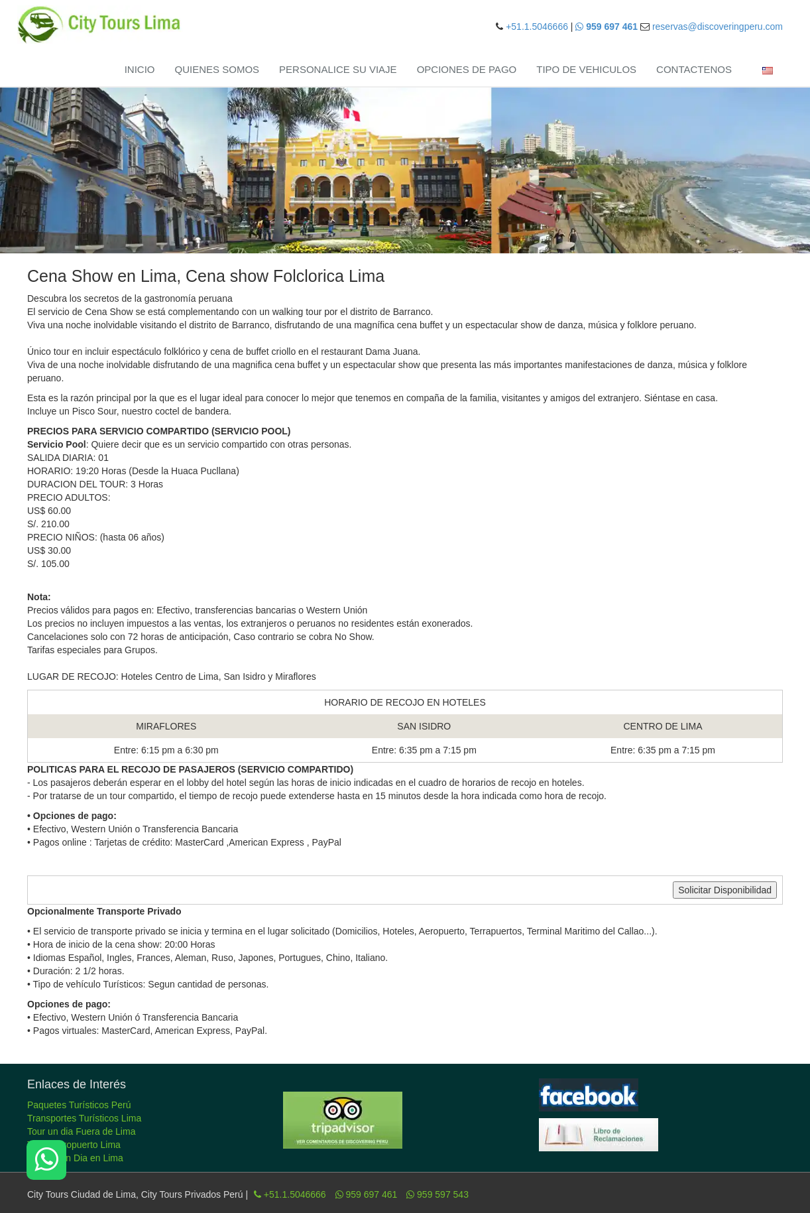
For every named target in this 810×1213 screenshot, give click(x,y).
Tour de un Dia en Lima (75, 1158)
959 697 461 (366, 1194)
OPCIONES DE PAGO (467, 69)
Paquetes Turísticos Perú (79, 1105)
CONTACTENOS (694, 69)
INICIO (140, 69)
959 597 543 (437, 1194)
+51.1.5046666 (537, 26)
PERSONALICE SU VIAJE (338, 69)
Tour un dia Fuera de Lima (81, 1131)
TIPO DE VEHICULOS (586, 69)
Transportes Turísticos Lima (84, 1118)
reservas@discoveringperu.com (717, 26)
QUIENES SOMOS (217, 69)
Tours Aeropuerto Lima (74, 1144)
